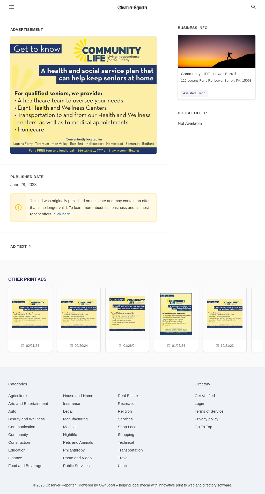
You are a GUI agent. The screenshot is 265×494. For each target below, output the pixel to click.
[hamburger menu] (11, 7)
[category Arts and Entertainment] (28, 403)
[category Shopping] (126, 434)
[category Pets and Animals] (78, 442)
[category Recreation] (127, 403)
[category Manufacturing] (75, 419)
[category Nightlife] (70, 434)
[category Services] (125, 419)
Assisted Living (194, 93)
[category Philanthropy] (74, 450)
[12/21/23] (224, 318)
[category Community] (18, 434)
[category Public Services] (76, 465)
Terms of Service (209, 411)
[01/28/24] (127, 318)
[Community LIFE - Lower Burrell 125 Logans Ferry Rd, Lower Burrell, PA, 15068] (216, 59)
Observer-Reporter (61, 485)
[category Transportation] (130, 450)
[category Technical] (126, 442)
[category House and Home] (78, 395)
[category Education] (17, 450)
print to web (185, 485)
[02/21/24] (30, 318)
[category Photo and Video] (77, 458)
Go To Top (203, 427)
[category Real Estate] (128, 395)
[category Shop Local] (127, 427)
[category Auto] (12, 411)
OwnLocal (107, 485)
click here (62, 214)
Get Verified (205, 395)
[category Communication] (21, 427)
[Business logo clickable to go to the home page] (132, 7)
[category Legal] (68, 411)
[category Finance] (15, 458)
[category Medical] (70, 427)
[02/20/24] (78, 318)
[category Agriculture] (17, 395)
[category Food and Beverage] (25, 465)
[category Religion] (125, 411)
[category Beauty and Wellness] (26, 419)
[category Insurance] (71, 403)
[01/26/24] (176, 318)
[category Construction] (19, 442)
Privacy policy (206, 419)
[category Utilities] (124, 465)
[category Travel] (123, 458)
